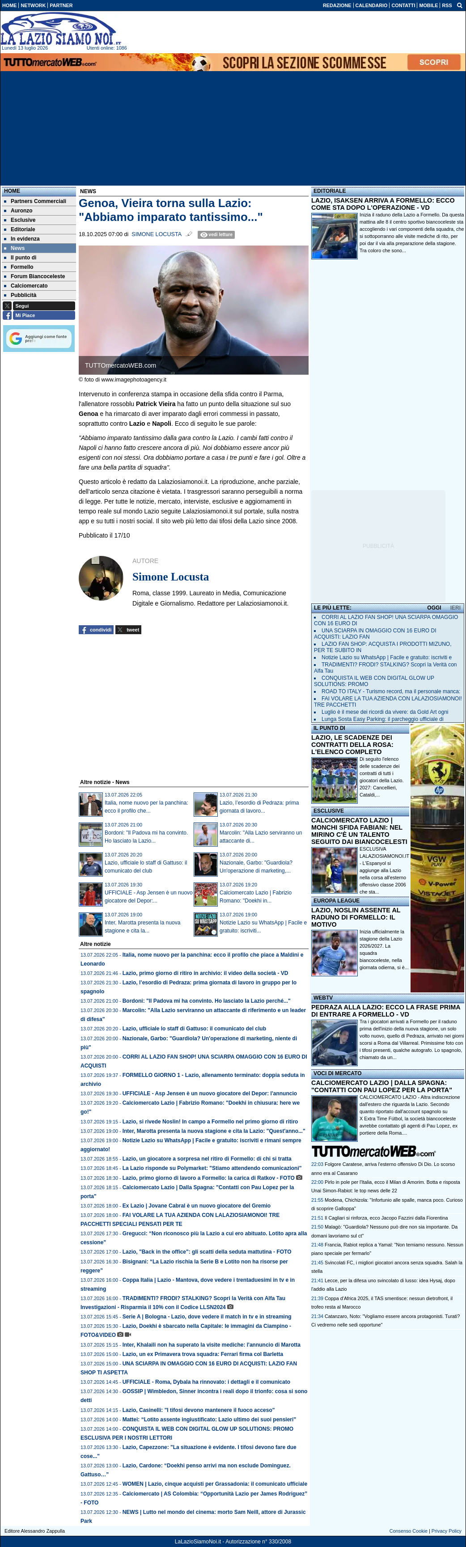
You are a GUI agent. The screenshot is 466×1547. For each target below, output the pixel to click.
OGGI (434, 608)
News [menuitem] (14, 248)
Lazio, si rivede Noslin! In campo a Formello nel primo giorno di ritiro (210, 1122)
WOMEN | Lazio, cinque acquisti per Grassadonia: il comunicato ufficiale (215, 1484)
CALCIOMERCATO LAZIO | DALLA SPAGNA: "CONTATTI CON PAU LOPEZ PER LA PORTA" (381, 1086)
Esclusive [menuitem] (19, 220)
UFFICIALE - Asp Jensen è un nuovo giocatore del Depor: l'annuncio (210, 1093)
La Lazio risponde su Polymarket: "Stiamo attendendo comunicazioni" (212, 1168)
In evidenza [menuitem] (22, 239)
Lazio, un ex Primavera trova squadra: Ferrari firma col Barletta (203, 1354)
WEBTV (323, 998)
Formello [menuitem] (19, 267)
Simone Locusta (156, 234)
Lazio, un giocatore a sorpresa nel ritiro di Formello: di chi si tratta (207, 1159)
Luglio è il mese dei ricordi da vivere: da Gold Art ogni (385, 712)
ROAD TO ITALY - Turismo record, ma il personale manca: (391, 691)
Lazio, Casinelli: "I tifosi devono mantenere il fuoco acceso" (199, 1410)
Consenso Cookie (409, 1531)
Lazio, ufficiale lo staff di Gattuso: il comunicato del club (194, 1029)
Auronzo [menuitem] (18, 211)
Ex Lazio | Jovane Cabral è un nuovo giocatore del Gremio (197, 1206)
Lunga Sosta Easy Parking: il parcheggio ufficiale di (383, 719)
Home (12, 191)
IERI (455, 608)
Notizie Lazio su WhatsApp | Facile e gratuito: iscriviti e (387, 657)
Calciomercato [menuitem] (26, 286)
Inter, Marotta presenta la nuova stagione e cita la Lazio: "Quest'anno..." (214, 1131)
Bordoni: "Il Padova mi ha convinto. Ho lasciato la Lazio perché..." (207, 1001)
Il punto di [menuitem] (20, 257)
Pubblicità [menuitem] (20, 295)
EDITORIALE (329, 191)
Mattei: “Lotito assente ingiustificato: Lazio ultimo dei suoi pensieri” (210, 1419)
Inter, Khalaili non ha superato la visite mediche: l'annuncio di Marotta (212, 1345)
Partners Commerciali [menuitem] (35, 201)
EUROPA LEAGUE (336, 901)
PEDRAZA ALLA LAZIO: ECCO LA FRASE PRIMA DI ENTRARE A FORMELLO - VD (385, 1011)
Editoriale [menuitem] (19, 229)
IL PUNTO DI (329, 728)
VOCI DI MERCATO (337, 1073)
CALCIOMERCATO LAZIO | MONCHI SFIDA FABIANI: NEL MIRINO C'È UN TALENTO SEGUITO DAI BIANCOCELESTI (359, 831)
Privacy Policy (447, 1531)
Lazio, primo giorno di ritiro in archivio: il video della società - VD (205, 973)
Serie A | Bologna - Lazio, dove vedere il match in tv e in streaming (207, 1317)
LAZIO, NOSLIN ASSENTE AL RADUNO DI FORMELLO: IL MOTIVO (355, 917)
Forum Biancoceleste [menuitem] (34, 276)
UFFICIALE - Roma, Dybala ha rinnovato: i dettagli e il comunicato (206, 1382)
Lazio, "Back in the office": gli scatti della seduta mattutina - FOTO (207, 1252)
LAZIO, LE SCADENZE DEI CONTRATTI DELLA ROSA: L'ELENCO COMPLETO (352, 744)
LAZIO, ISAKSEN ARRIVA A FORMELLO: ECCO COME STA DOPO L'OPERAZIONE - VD (383, 204)
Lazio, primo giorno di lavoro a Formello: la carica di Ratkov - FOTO (209, 1178)
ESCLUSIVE (328, 811)
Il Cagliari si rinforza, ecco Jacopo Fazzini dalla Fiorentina (386, 1218)
